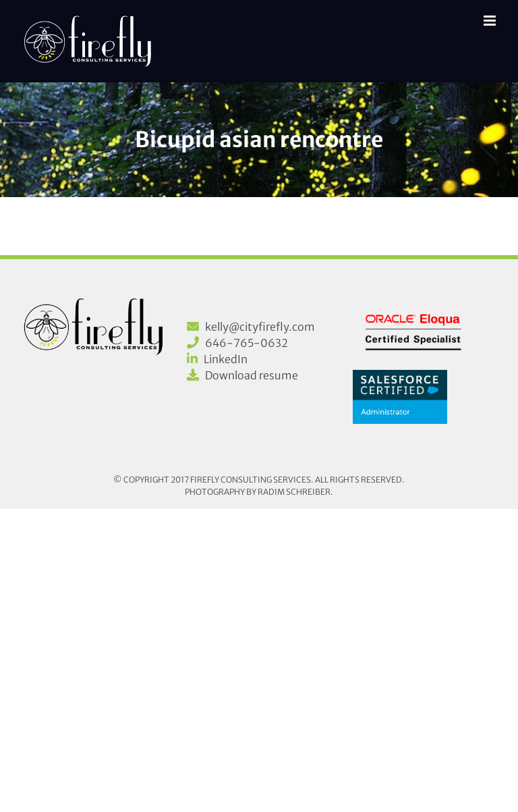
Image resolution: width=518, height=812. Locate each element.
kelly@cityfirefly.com (260, 326)
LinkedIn (226, 359)
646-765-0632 (246, 343)
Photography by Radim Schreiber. (259, 492)
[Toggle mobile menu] (491, 20)
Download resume (251, 375)
